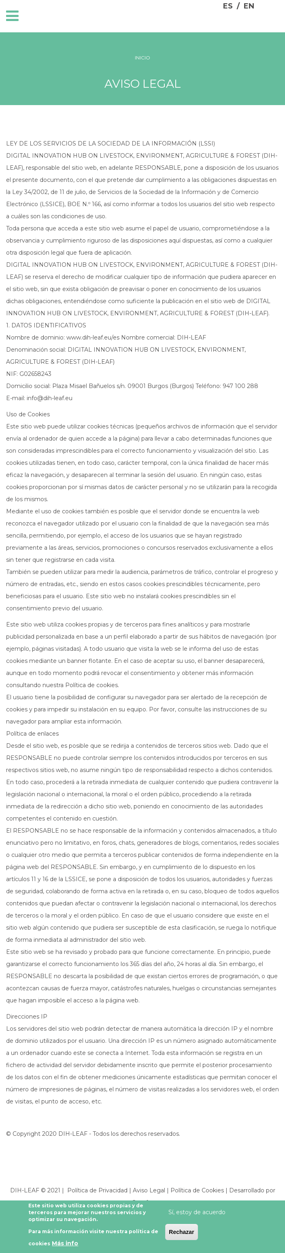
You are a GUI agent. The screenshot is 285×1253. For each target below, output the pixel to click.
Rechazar (181, 1233)
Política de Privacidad (97, 1190)
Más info (65, 1244)
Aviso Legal (149, 1190)
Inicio (142, 58)
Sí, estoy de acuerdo (196, 1213)
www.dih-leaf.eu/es (92, 337)
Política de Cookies (197, 1190)
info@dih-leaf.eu (49, 398)
